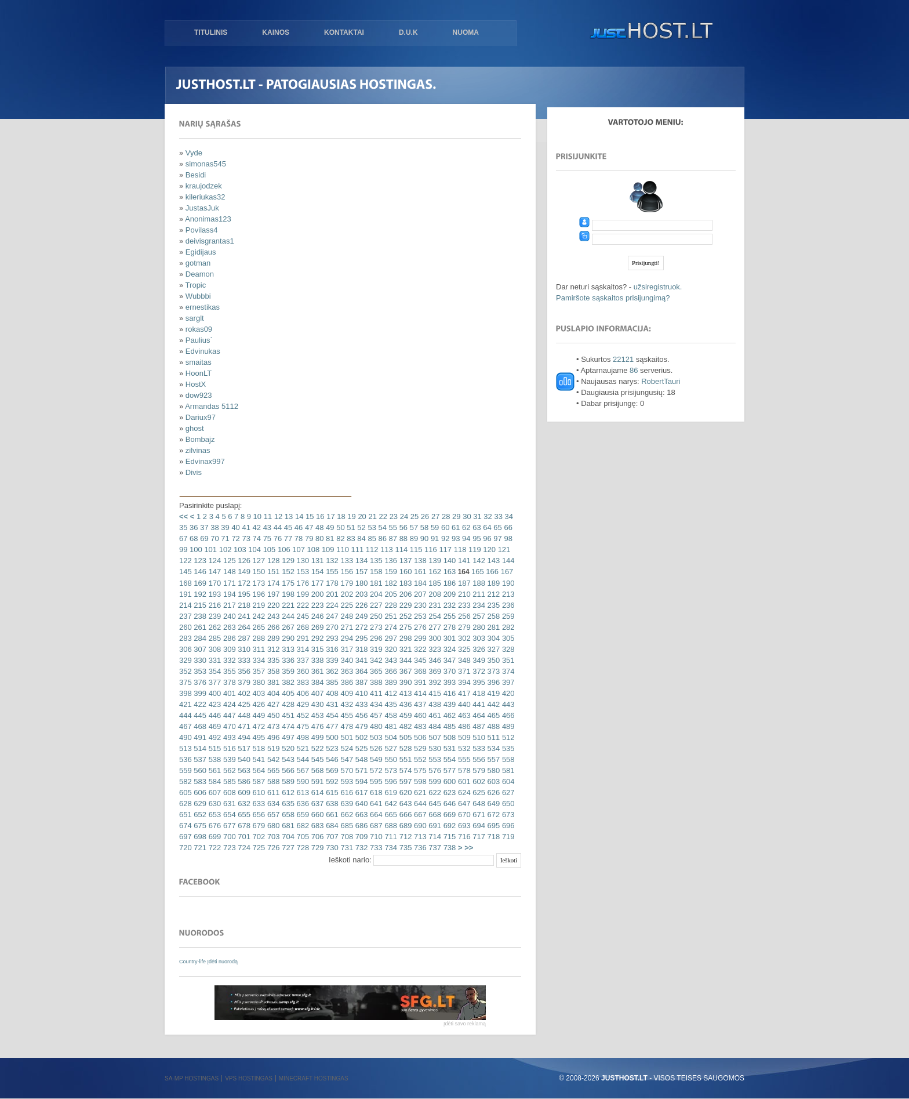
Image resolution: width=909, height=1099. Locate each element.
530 (434, 748)
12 (277, 516)
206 (404, 594)
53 (371, 527)
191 (185, 594)
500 (331, 737)
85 (371, 538)
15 (308, 516)
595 (375, 781)
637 (316, 803)
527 (390, 748)
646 (448, 803)
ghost (195, 428)
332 (228, 660)
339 (331, 660)
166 (491, 571)
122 (185, 560)
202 (346, 594)
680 (272, 825)
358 (272, 671)
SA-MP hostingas (192, 1078)
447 (228, 715)
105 (268, 549)
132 (331, 560)
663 (360, 814)
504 (390, 737)
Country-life (193, 961)
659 (301, 814)
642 (390, 803)
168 (185, 583)
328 (507, 649)
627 (507, 792)
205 (390, 594)
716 (463, 836)
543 (287, 759)
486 (463, 726)
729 (316, 847)
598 (419, 781)
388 (375, 682)
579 (478, 770)
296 (375, 638)
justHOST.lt (648, 31)
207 (419, 594)
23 (392, 516)
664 (375, 814)
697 (185, 836)
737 (434, 847)
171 (228, 583)
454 (331, 715)
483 (419, 726)
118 (459, 549)
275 (404, 627)
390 (404, 682)
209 (448, 594)
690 (419, 825)
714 (434, 836)
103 (238, 549)
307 (199, 649)
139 (434, 560)
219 (257, 605)
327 (492, 649)
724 (243, 847)
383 (301, 682)
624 (463, 792)
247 (331, 616)
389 (390, 682)
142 (478, 560)
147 (213, 571)
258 (492, 616)
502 (360, 737)
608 (228, 792)
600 (448, 781)
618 (375, 792)
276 (419, 627)
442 (492, 704)
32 (487, 516)
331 (213, 660)
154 (316, 571)
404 (272, 693)
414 (419, 693)
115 (415, 549)
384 (316, 682)
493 (228, 737)
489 (507, 726)
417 (463, 693)
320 (390, 649)
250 (375, 616)
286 (228, 638)
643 (404, 803)
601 (463, 781)
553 (434, 759)
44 (276, 527)
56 (402, 527)
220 (272, 605)
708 (346, 836)
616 (346, 792)
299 (419, 638)
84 (360, 538)
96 (486, 538)
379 (243, 682)
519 (272, 748)
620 (404, 792)
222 (301, 605)
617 (360, 792)
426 (257, 704)
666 (404, 814)
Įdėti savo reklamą (464, 1024)
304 (492, 638)
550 (390, 759)
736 (419, 847)
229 (404, 605)
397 (507, 682)
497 (287, 737)
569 (331, 770)
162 (434, 571)
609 (243, 792)
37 (203, 527)
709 (360, 836)
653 (213, 814)
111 (356, 549)
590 (301, 781)
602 (478, 781)
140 (448, 560)
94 (465, 538)
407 (316, 693)
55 (392, 527)
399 (199, 693)
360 (301, 671)
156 (346, 571)
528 (404, 748)
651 (185, 814)
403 (257, 693)
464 (478, 715)
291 (301, 638)
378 (228, 682)
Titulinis (210, 32)
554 (448, 759)
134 (360, 560)
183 (404, 583)
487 (478, 726)
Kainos (275, 32)
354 (213, 671)
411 (375, 693)
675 (199, 825)
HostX (196, 384)
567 (301, 770)
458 (390, 715)
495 (257, 737)
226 (360, 605)
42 (255, 527)
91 (433, 538)
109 (326, 549)
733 (375, 847)
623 (448, 792)
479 (360, 726)
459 (404, 715)
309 (228, 649)
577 (448, 770)
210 (463, 594)
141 (463, 560)
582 (185, 781)
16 (319, 516)
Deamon (200, 274)
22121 (623, 359)
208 (434, 594)
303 (478, 638)
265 (257, 627)
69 (203, 538)
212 (492, 594)
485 (448, 726)
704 (287, 836)
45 (287, 527)
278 (448, 627)
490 (185, 737)
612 (287, 792)
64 (486, 527)
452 (301, 715)
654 (228, 814)
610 (257, 792)
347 (448, 660)
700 (228, 836)
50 (339, 527)
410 (360, 693)
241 (243, 616)
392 (434, 682)
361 (316, 671)
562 (228, 770)
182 (390, 583)
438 (434, 704)
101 (209, 549)
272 (360, 627)
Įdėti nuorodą (223, 961)
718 (492, 836)
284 (199, 638)
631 (228, 803)
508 (448, 737)
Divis (194, 472)
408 (331, 693)
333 (243, 660)
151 (272, 571)
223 (316, 605)
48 (318, 527)
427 (272, 704)
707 (331, 836)
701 (243, 836)
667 (419, 814)
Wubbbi (198, 296)
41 (245, 527)
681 (287, 825)
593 (346, 781)
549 (375, 759)
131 (316, 560)
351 (507, 660)
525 (360, 748)
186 (448, 583)
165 (477, 571)
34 (508, 516)
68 (192, 538)
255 (448, 616)
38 (214, 527)
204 (375, 594)
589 (287, 781)
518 (257, 748)
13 (287, 516)
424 (228, 704)
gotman (198, 263)
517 (243, 748)
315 (316, 649)
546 (331, 759)
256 (463, 616)
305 (507, 638)
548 (360, 759)
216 (213, 605)
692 (448, 825)
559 (185, 770)
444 (185, 715)
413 (404, 693)
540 (243, 759)
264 (243, 627)
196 (257, 594)
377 (213, 682)
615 (331, 792)
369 (434, 671)
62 (465, 527)
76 (276, 538)
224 (331, 605)
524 (346, 748)
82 (339, 538)
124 (213, 560)
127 (257, 560)
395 (478, 682)
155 (331, 571)
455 (346, 715)
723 (228, 847)
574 (404, 770)
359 (287, 671)
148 (228, 571)
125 (228, 560)
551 (404, 759)
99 (183, 549)
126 (243, 560)
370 (448, 671)
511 (492, 737)
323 (434, 649)
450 (272, 715)
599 (434, 781)
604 (507, 781)
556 (478, 759)
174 (272, 583)
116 (429, 549)
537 (199, 759)
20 (361, 516)
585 (228, 781)
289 (272, 638)
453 (316, 715)
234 (478, 605)
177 (316, 583)
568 (316, 770)
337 (301, 660)
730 (331, 847)
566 (287, 770)
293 (331, 638)
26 (424, 516)
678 (243, 825)
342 (375, 660)
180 (360, 583)
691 (434, 825)
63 (476, 527)
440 (463, 704)
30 (466, 516)
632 (243, 803)
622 (434, 792)
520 (287, 748)
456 (360, 715)
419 (492, 693)
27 (434, 516)
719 (507, 836)
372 (478, 671)
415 (434, 693)
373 (492, 671)
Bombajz (200, 439)
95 (476, 538)
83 (350, 538)
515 (213, 748)
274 (390, 627)
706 (316, 836)
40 (235, 527)
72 (235, 538)
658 (287, 814)
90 (423, 538)
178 (331, 583)
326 (478, 649)
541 (257, 759)
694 (478, 825)
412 (390, 693)
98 (507, 538)
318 (360, 649)
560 (199, 770)
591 (316, 781)
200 (316, 594)
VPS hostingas (248, 1078)
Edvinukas (203, 351)
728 (301, 847)
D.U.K (408, 32)
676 (213, 825)
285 (213, 638)
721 (199, 847)
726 (272, 847)
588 (272, 781)
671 (478, 814)
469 (213, 726)
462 (448, 715)
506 (419, 737)
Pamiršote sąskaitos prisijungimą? (613, 297)
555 (463, 759)
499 (316, 737)
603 (492, 781)
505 (404, 737)
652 (199, 814)
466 (507, 715)
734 (390, 847)
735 (404, 847)
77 (287, 538)
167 (506, 571)
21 (371, 516)
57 (413, 527)
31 (476, 516)
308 (213, 649)
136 (390, 560)
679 (257, 825)
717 (478, 836)
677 (228, 825)
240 (228, 616)
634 (272, 803)
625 (478, 792)
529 (419, 748)
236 (507, 605)
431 (331, 704)
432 (346, 704)
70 (214, 538)
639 (346, 803)
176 (301, 583)
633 (257, 803)
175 (287, 583)
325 (463, 649)
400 (213, 693)
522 (316, 748)
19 (351, 516)
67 (183, 538)
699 (213, 836)
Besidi (196, 175)
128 (272, 560)
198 (287, 594)
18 (340, 516)
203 (360, 594)
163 (448, 571)
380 (257, 682)
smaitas (199, 362)
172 (243, 583)
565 (272, 770)
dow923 (199, 395)
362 (331, 671)
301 (448, 638)
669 (448, 814)
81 (328, 538)
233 (463, 605)
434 (375, 704)
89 (413, 538)
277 (434, 627)
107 (297, 549)
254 (434, 616)
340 (346, 660)
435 (390, 704)
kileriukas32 (206, 197)
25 (413, 516)
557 (492, 759)
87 (392, 538)
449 (257, 715)
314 (301, 649)
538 (213, 759)
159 (390, 571)
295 (360, 638)
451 (287, 715)
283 (185, 638)
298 (404, 638)
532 (463, 748)
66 (507, 527)
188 (478, 583)
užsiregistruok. (658, 286)
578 (463, 770)
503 (375, 737)
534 (492, 748)
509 (463, 737)
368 (419, 671)
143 (492, 560)
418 (478, 693)
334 (257, 660)
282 (507, 627)
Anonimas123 (208, 219)
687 (375, 825)
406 (301, 693)
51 (350, 527)
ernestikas (203, 307)
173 (257, 583)
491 (199, 737)
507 (434, 737)
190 (507, 583)
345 (419, 660)
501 (346, 737)
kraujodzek (204, 186)
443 (507, 704)
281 (492, 627)
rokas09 (199, 329)
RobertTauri (660, 381)
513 (185, 748)
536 (185, 759)
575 (419, 770)
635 (287, 803)
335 (272, 660)
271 (346, 627)
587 (257, 781)
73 (245, 538)
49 (328, 527)
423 (213, 704)
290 (287, 638)
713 (419, 836)
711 (390, 836)
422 (199, 704)
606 (199, 792)
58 (423, 527)
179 (346, 583)
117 (444, 549)
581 (507, 770)
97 (497, 538)
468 (199, 726)
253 (419, 616)
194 (228, 594)
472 (257, 726)
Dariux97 (201, 417)
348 (463, 660)
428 (287, 704)
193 (213, 594)
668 (434, 814)
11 (266, 516)
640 (360, 803)
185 (434, 583)
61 (454, 527)
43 (266, 527)
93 (454, 538)
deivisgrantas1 (210, 241)
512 (507, 737)
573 (390, 770)
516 (228, 748)
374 (507, 671)
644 (419, 803)
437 (419, 704)
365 (375, 671)
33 (497, 516)
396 (492, 682)
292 (316, 638)
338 (316, 660)
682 (301, 825)
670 (463, 814)
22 (382, 516)
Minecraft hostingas (313, 1078)
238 (199, 616)
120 (488, 549)
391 (419, 682)
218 (243, 605)
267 (287, 627)
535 (507, 748)
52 (360, 527)
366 (390, 671)
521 (301, 748)
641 (375, 803)
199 (301, 594)
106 (282, 549)
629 (199, 803)
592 (331, 781)
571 (360, 770)
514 (199, 748)
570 (346, 770)
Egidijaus (201, 252)
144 (507, 560)
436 (404, 704)
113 (386, 549)
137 (404, 560)
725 (257, 847)
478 (346, 726)
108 (312, 549)
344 (404, 660)
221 (287, 605)
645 (434, 803)
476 (316, 726)
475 (301, 726)
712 (404, 836)
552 (419, 759)
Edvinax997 (205, 461)
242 (257, 616)
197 (272, 594)
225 (346, 605)
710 (375, 836)
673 (507, 814)
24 (403, 516)
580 (492, 770)
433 (360, 704)
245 (301, 616)
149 (243, 571)
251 (390, 616)
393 (448, 682)
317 (346, 649)
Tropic (196, 285)
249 (360, 616)
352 (185, 671)
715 (448, 836)
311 (257, 649)
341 (360, 660)
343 (390, 660)
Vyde (194, 152)
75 (266, 538)
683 (316, 825)
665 (390, 814)
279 (463, 627)
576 (434, 770)
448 (243, 715)
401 (228, 693)
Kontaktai (344, 32)
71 (224, 538)
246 (316, 616)
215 (199, 605)
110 (341, 549)
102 (224, 549)
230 (419, 605)
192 (199, 594)
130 (301, 560)
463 (463, 715)
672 (492, 814)
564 (257, 770)
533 (478, 748)
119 (473, 549)
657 (272, 814)
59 (433, 527)
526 (375, 748)
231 (434, 605)
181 (375, 583)
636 (301, 803)
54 (381, 527)
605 (185, 792)
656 (257, 814)
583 (199, 781)
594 (360, 781)
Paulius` (199, 340)
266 (272, 627)
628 (185, 803)
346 (434, 660)
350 (492, 660)
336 (287, 660)
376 (199, 682)
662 (346, 814)
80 (318, 538)
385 (331, 682)
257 (478, 616)
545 (316, 759)
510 (478, 737)
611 (272, 792)
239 (213, 616)
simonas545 (206, 163)
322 (419, 649)
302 (463, 638)
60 (444, 527)
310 (243, 649)
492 (213, 737)
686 (360, 825)
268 (301, 627)
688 (390, 825)
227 (375, 605)
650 (507, 803)
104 (253, 549)
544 (301, 759)
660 (316, 814)
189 (492, 583)
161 (419, 571)
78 (297, 538)
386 (346, 682)
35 (183, 527)
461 (434, 715)
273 (375, 627)
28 (444, 516)
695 (492, 825)
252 (404, 616)
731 (346, 847)
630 (213, 803)
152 (287, 571)
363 (346, 671)
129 (287, 560)
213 (507, 594)
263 (228, 627)
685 (346, 825)
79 (308, 538)
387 (360, 682)
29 (455, 516)
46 (297, 527)
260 (185, 627)
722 (213, 847)
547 (346, 759)
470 (228, 726)
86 (381, 538)
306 (185, 649)
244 (287, 616)
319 (375, 649)
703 (272, 836)
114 (400, 549)
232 (448, 605)
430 (316, 704)
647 (463, 803)
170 (213, 583)
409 (346, 693)
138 (419, 560)
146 (199, 571)
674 (185, 825)
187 (463, 583)
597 (404, 781)
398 (185, 693)
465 (492, 715)
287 (243, 638)
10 (256, 516)
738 (448, 847)
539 (228, 759)
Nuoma (466, 32)
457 (375, 715)
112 (370, 549)
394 (463, 682)
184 (419, 583)
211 (478, 594)
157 (360, 571)
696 (507, 825)
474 (287, 726)
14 (298, 516)
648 (478, 803)
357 (257, 671)
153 (301, 571)
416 (448, 693)
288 (257, 638)
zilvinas (198, 450)
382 (287, 682)
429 (301, 704)
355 (228, 671)
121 (503, 549)
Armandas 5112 (211, 406)
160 (404, 571)
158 (375, 571)
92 (444, 538)
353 (199, 671)
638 (331, 803)
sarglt (195, 318)
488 (492, 726)
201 (331, 594)
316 (331, 649)
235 (492, 605)
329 (185, 660)
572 (375, 770)
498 (301, 737)
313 (287, 649)
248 (346, 616)
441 (478, 704)
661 (331, 814)
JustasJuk (202, 208)
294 (346, 638)
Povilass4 (202, 230)
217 (228, 605)
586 (243, 781)
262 (213, 627)
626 (492, 792)
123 (199, 560)
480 (375, 726)
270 (331, 627)
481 (390, 726)
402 (243, 693)
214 (185, 605)
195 (243, 594)
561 (213, 770)
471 (243, 726)
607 (213, 792)
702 (257, 836)
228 (390, 605)
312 (272, 649)
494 (243, 737)
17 (330, 516)
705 (301, 836)
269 (316, 627)
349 (478, 660)
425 (243, 704)
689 (404, 825)
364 (360, 671)
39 (224, 527)
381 (272, 682)
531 (448, 748)
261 (199, 627)
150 (257, 571)
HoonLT (199, 373)
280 (478, 627)
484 (434, 726)
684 (331, 825)
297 (390, 638)
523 (331, 748)
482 (404, 726)
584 (213, 781)
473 (272, 726)
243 (272, 616)
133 (346, 560)
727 (287, 847)
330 (199, 660)
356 (243, 671)
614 (316, 792)
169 (199, 583)
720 (185, 847)
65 (497, 527)
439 (448, 704)
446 (213, 715)
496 (272, 737)
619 (390, 792)
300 (434, 638)
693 (463, 825)
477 (331, 726)
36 (192, 527)
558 (507, 759)
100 (194, 549)
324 (448, 649)
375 (185, 682)
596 (390, 781)
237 (185, 616)
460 (419, 715)
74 (255, 538)
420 (507, 693)
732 (360, 847)
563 (243, 770)
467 (185, 726)
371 (463, 671)
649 (492, 803)
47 (308, 527)
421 (185, 704)
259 (507, 616)
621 (419, 792)
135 (375, 560)
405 (287, 693)
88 (402, 538)
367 (404, 671)
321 (404, 649)
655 (243, 814)
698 (199, 836)
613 (301, 792)
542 (272, 759)
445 (199, 715)
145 (185, 571)
